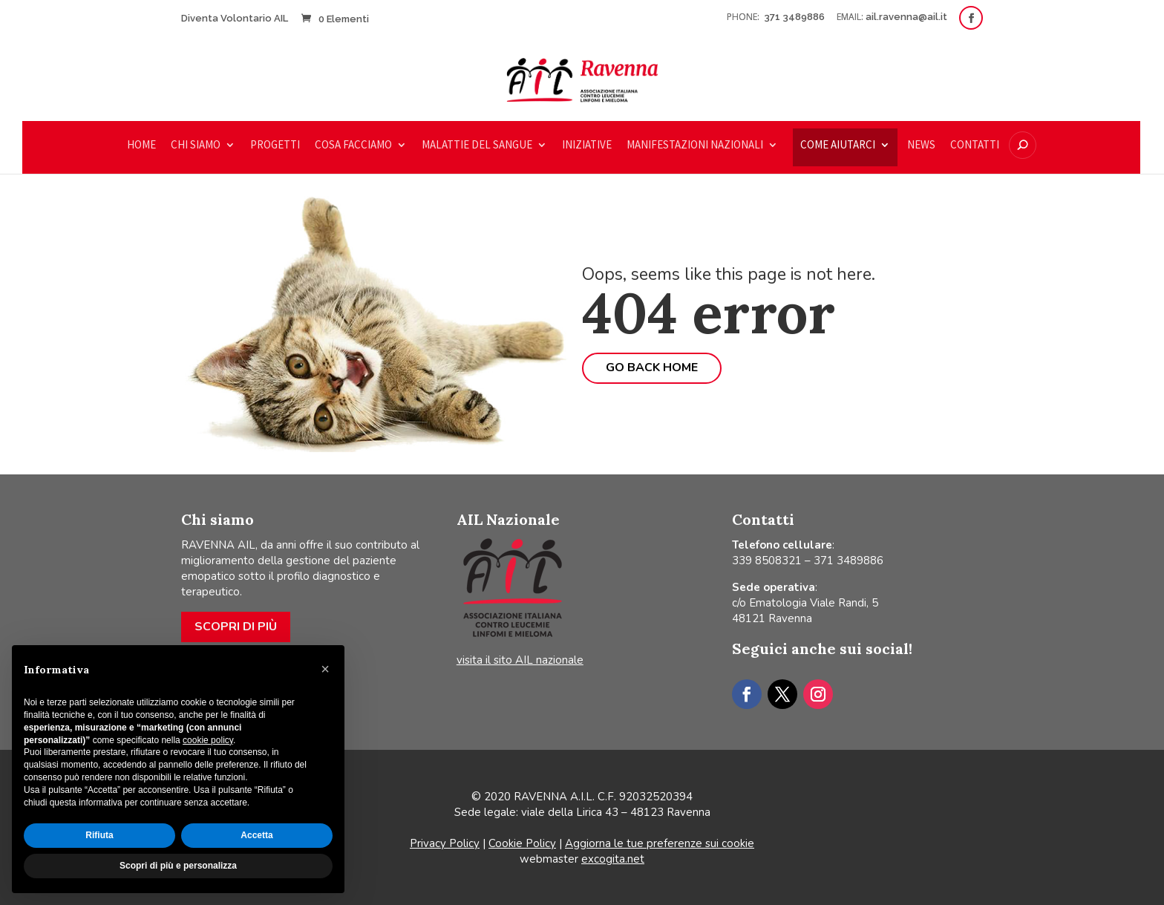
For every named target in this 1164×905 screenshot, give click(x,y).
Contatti (974, 145)
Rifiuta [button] (99, 835)
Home (141, 145)
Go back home (652, 367)
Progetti (275, 145)
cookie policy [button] (208, 740)
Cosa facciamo (353, 145)
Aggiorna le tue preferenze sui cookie (659, 843)
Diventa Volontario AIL (234, 18)
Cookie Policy (522, 843)
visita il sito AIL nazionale (520, 660)
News (921, 145)
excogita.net (612, 859)
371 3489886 (795, 16)
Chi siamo (195, 145)
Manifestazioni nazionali (695, 145)
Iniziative (587, 145)
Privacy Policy (445, 843)
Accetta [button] (256, 835)
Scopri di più (235, 626)
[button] (325, 669)
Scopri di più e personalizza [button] (178, 865)
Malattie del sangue (477, 145)
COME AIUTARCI (837, 145)
